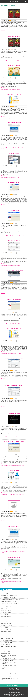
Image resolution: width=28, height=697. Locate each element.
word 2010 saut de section (6, 631)
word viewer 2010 (4, 648)
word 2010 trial (4, 605)
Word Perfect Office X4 (14, 527)
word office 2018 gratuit (6, 606)
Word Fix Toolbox (14, 211)
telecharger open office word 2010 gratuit (10, 603)
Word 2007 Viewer (14, 153)
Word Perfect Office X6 (14, 123)
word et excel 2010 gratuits (6, 625)
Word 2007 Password (14, 557)
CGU (14, 694)
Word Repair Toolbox (14, 182)
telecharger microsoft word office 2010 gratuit (9, 668)
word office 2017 (4, 608)
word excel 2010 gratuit (6, 620)
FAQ (11, 694)
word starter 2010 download (7, 593)
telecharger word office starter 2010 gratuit (10, 599)
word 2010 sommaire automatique (8, 635)
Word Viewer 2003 (14, 499)
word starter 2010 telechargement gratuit (10, 592)
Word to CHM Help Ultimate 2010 (14, 358)
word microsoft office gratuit (7, 660)
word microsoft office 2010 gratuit (8, 658)
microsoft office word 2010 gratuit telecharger (8, 663)
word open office (4, 621)
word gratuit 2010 (4, 614)
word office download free (6, 640)
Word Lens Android (14, 36)
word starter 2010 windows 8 (7, 623)
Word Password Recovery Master (14, 441)
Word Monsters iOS (14, 65)
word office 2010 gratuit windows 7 (8, 646)
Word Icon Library (14, 470)
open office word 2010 (5, 651)
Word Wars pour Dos (14, 413)
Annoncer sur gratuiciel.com (14, 695)
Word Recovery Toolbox (14, 299)
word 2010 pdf (4, 636)
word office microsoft (5, 644)
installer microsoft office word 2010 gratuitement (8, 656)
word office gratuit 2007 (6, 612)
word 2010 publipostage (6, 616)
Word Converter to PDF (14, 94)
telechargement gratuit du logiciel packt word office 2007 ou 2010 (9, 674)
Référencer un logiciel (20, 694)
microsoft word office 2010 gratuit (8, 665)
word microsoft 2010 (5, 653)
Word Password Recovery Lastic (14, 270)
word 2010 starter (4, 627)
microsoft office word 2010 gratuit (8, 670)
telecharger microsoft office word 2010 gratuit (9, 679)
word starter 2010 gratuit (6, 618)
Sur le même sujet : (8, 589)
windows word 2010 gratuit (6, 650)
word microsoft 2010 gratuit (7, 672)
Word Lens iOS (14, 8)
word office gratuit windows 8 (7, 638)
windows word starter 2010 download (9, 601)
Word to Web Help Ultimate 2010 (14, 386)
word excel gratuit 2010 (6, 629)
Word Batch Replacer (14, 240)
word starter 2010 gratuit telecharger (9, 595)
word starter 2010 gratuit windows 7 (8, 597)
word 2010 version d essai (6, 642)
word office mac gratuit (6, 676)
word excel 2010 (4, 633)
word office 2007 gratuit (6, 610)
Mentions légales (7, 694)
